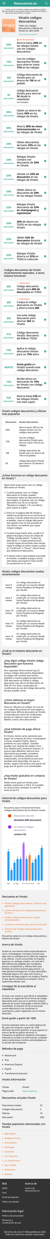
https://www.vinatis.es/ (28, 34)
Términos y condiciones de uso (11, 1221)
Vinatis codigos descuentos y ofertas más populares (26, 904)
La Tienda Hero (12, 1160)
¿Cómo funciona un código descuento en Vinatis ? (25, 911)
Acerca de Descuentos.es (32, 1189)
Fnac (4, 1192)
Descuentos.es (25, 3)
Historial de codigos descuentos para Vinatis (23, 930)
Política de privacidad (12, 1215)
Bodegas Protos (13, 1138)
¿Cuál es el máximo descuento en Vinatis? (26, 924)
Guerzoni (9, 1151)
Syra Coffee (10, 1165)
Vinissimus (10, 1169)
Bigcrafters (10, 1133)
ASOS (4, 1188)
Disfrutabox (11, 1142)
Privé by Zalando (10, 1197)
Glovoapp (9, 1147)
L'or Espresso (11, 1156)
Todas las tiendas (10, 1201)
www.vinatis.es (29, 1091)
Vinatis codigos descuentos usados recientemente (22, 918)
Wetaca (8, 1174)
